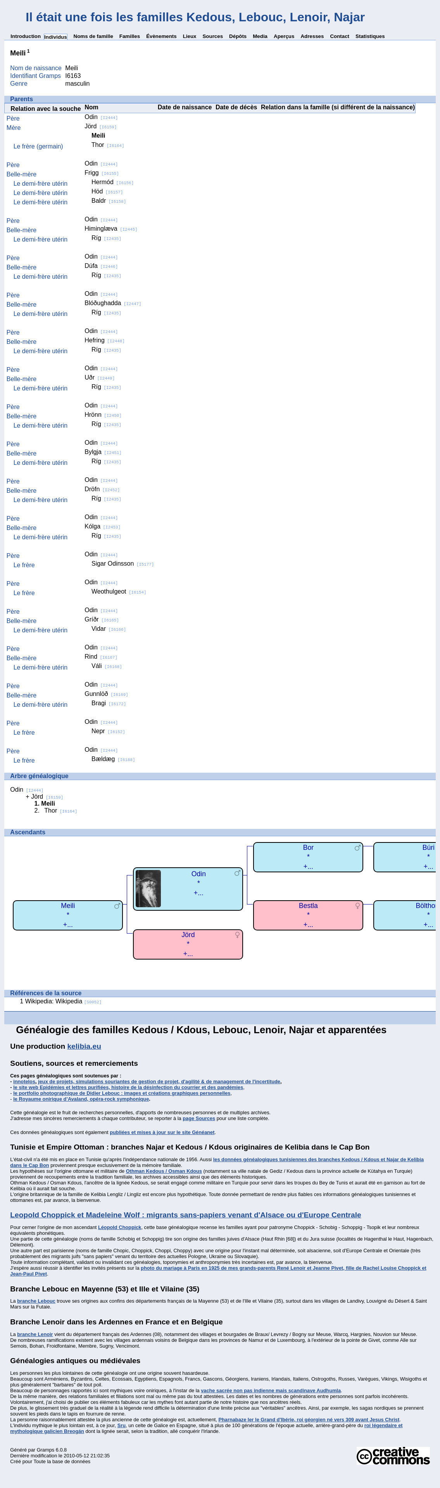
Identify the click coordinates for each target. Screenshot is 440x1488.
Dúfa (101, 265)
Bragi (108, 703)
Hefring (105, 340)
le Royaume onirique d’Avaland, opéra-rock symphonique (81, 1099)
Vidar (108, 628)
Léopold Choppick (119, 1227)
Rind (101, 656)
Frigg (102, 172)
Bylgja (103, 452)
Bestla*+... (308, 915)
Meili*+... (68, 915)
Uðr (100, 377)
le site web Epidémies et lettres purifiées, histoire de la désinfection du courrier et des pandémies (128, 1087)
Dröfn (102, 489)
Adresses (312, 36)
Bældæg (113, 759)
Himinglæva (111, 228)
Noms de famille (93, 36)
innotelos (24, 1081)
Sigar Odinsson (122, 563)
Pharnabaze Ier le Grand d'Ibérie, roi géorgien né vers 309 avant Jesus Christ (308, 1419)
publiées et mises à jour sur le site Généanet (162, 1132)
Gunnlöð (106, 693)
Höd (107, 191)
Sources (212, 36)
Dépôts (238, 36)
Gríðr (102, 619)
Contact (339, 36)
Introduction (25, 36)
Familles (129, 36)
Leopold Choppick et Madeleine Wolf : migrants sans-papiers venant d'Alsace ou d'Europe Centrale (185, 1215)
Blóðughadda (113, 303)
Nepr (108, 731)
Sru (121, 1425)
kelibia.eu (84, 1046)
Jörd (101, 126)
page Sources (199, 1118)
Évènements (161, 36)
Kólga (103, 526)
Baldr (108, 200)
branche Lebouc (36, 1301)
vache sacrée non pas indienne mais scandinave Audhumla (271, 1390)
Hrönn (103, 414)
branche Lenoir (35, 1334)
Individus (55, 37)
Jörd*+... (188, 944)
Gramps (46, 1450)
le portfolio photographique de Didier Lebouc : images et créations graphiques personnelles (121, 1093)
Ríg (106, 238)
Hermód (112, 182)
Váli (106, 666)
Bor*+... (308, 857)
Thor (107, 145)
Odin (101, 117)
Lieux (190, 36)
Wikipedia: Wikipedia (63, 1001)
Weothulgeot (119, 591)
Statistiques (370, 36)
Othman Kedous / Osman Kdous (164, 1171)
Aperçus (284, 36)
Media (260, 36)
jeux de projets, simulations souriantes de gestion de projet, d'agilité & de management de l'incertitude (159, 1081)
